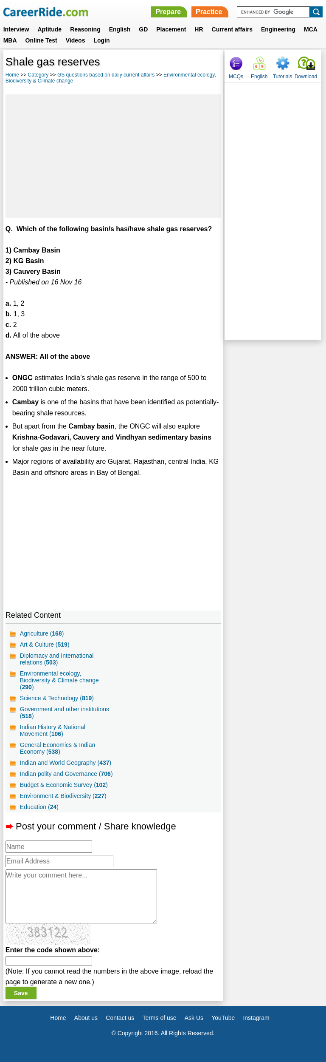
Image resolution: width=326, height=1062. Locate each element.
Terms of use (159, 1017)
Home (12, 75)
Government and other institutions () (64, 712)
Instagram (256, 1017)
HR (198, 29)
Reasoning (85, 29)
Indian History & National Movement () (52, 730)
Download (306, 77)
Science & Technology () (57, 698)
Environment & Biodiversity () (63, 795)
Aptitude (49, 29)
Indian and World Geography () (65, 762)
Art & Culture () (45, 644)
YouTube (223, 1017)
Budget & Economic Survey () (64, 784)
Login (101, 40)
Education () (39, 807)
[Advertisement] (113, 156)
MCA (311, 29)
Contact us (120, 1017)
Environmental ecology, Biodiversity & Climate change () (59, 680)
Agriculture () (42, 633)
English (120, 29)
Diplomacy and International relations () (57, 659)
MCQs (236, 77)
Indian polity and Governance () (66, 773)
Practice (209, 11)
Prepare (168, 11)
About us (86, 1017)
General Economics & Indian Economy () (57, 748)
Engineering (278, 29)
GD (143, 29)
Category (38, 75)
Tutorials (282, 77)
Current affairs (232, 29)
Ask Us (194, 1017)
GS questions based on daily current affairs (106, 75)
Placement (171, 29)
